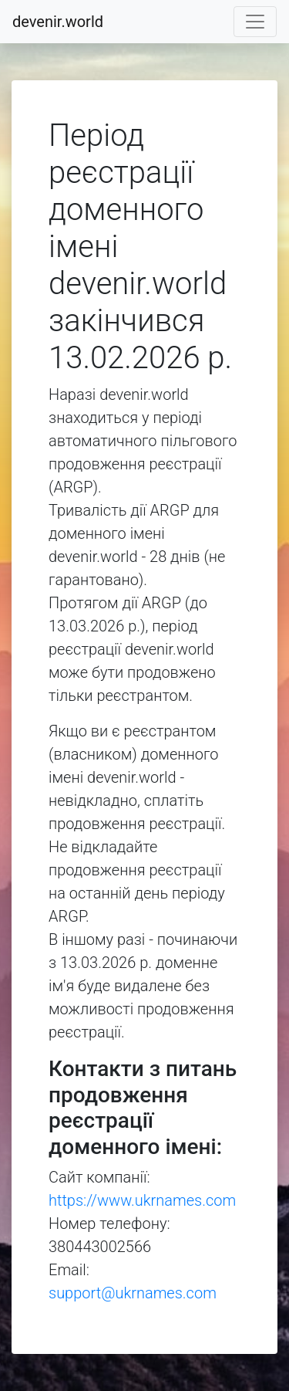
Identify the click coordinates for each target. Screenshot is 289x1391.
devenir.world (57, 21)
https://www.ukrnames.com (142, 1200)
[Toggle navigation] (255, 21)
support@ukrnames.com (133, 1293)
